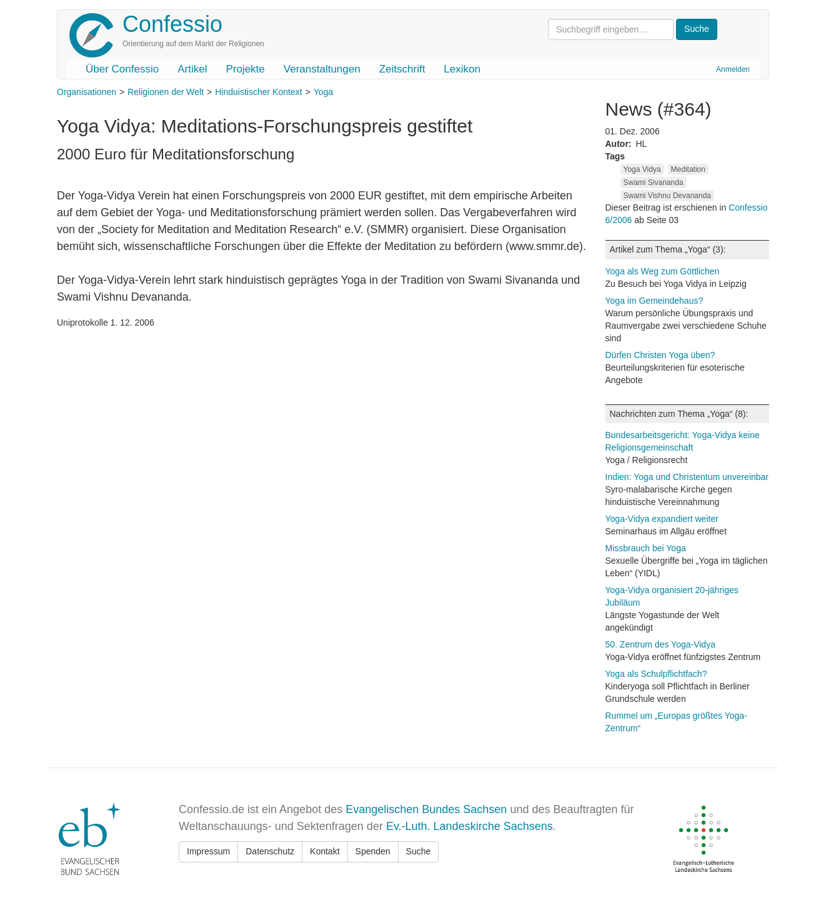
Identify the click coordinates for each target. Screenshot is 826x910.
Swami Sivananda (654, 182)
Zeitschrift (402, 69)
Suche (418, 851)
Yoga (323, 92)
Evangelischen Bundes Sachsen (426, 809)
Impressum (208, 851)
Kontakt (324, 851)
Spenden (373, 851)
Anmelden (733, 69)
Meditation (688, 169)
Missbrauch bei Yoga (645, 548)
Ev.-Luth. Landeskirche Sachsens (469, 826)
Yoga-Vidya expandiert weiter (662, 519)
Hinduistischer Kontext (258, 92)
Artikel (192, 69)
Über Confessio (122, 69)
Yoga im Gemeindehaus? (654, 301)
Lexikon (462, 69)
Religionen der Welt (165, 92)
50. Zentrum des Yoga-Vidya (660, 644)
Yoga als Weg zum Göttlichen (662, 271)
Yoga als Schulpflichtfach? (656, 674)
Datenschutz (270, 851)
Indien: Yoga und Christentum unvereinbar (687, 477)
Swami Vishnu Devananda (668, 195)
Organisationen (86, 92)
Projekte (245, 69)
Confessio (172, 24)
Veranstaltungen (322, 69)
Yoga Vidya (642, 169)
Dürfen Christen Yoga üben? (660, 355)
